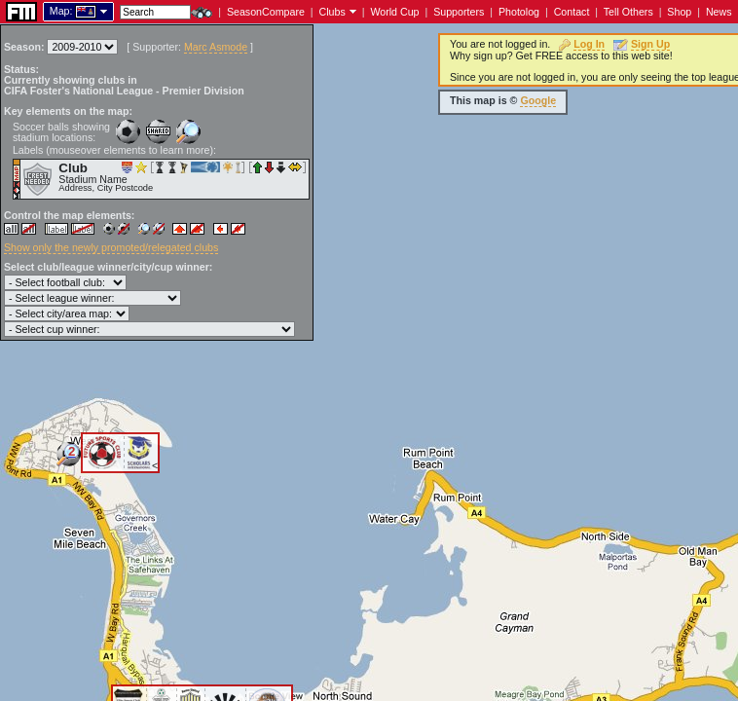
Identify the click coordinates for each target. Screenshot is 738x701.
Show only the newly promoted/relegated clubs (111, 247)
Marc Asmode (215, 47)
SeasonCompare (266, 12)
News (719, 12)
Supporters (458, 12)
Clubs (332, 12)
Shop (679, 12)
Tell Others (628, 12)
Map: (61, 11)
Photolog (518, 12)
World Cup (394, 12)
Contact (572, 12)
